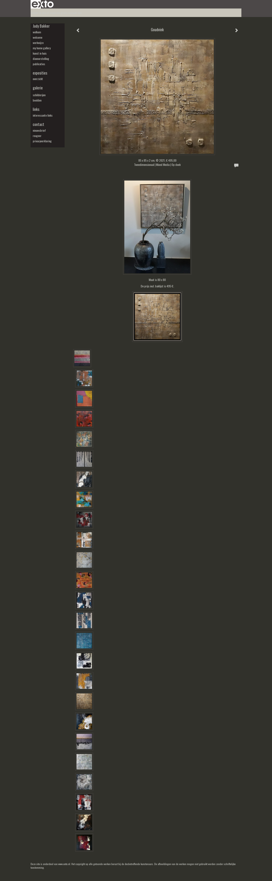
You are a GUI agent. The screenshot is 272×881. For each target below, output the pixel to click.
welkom (37, 32)
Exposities (40, 73)
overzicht (38, 79)
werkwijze (38, 43)
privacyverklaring (42, 141)
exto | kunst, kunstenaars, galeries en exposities (43, 4)
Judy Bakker (41, 26)
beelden (37, 100)
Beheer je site (38, 12)
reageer (37, 136)
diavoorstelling (41, 58)
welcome (37, 37)
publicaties (39, 64)
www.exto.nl (64, 864)
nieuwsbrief (39, 130)
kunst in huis (40, 53)
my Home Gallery (42, 48)
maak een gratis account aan (65, 12)
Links (36, 109)
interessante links (42, 115)
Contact (38, 124)
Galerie (38, 87)
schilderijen (39, 95)
